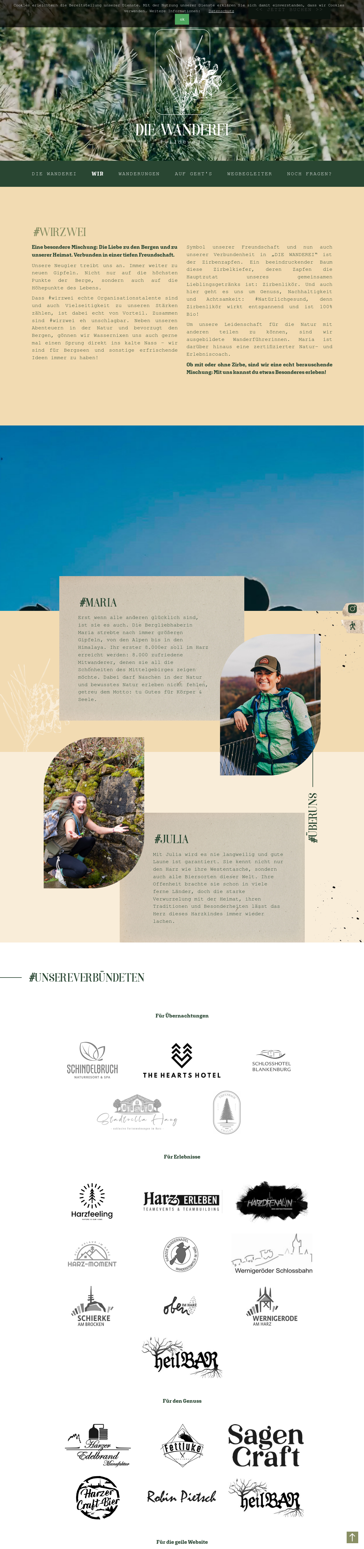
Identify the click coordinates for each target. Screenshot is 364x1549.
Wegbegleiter (249, 173)
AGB (262, 1519)
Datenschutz (221, 11)
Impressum (271, 1504)
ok (182, 19)
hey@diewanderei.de (181, 1498)
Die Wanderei (54, 173)
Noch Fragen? (309, 173)
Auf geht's (194, 173)
